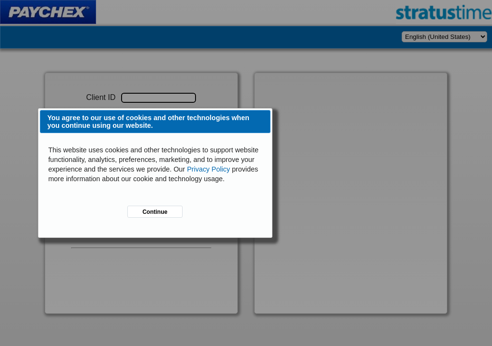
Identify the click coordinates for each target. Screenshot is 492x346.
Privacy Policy (208, 169)
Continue (154, 212)
